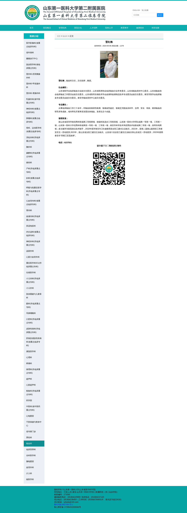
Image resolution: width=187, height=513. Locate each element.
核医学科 (30, 479)
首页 (31, 28)
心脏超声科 (31, 385)
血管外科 (30, 467)
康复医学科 (31, 351)
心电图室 (30, 416)
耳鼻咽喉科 (31, 313)
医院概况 (47, 28)
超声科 (29, 379)
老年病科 (30, 53)
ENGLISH (136, 10)
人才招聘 (93, 28)
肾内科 (29, 210)
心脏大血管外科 (33, 257)
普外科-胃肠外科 (33, 93)
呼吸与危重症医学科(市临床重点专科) (34, 191)
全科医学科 (31, 455)
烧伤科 (29, 163)
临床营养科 (31, 449)
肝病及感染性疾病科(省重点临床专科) (34, 341)
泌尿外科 (30, 251)
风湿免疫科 (31, 226)
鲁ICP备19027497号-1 (64, 505)
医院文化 (78, 28)
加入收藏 (145, 10)
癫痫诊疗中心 (32, 59)
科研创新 (155, 28)
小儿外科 (30, 288)
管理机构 (62, 28)
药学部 (29, 400)
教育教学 (124, 28)
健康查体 (140, 28)
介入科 (29, 473)
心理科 (29, 357)
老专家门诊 (31, 432)
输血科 (29, 443)
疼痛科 (29, 363)
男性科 (29, 437)
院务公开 (109, 28)
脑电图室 (30, 461)
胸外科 (29, 147)
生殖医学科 (31, 273)
